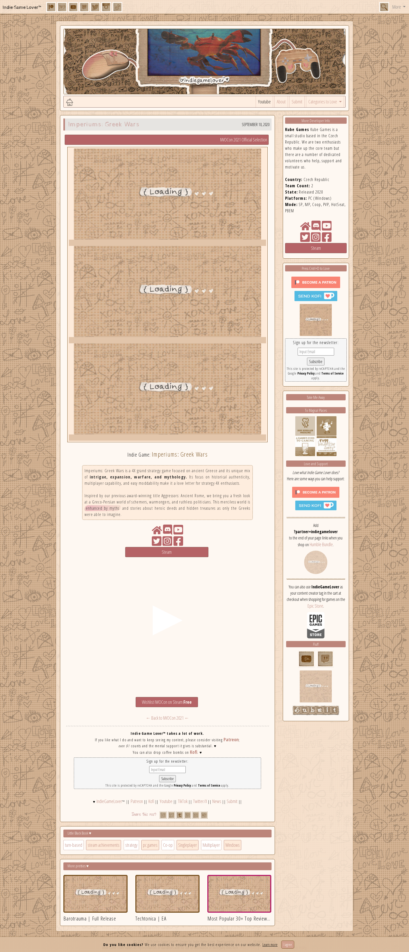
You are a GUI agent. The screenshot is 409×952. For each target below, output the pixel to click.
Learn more (270, 944)
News (216, 801)
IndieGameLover (109, 801)
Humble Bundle (321, 544)
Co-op (168, 845)
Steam (167, 552)
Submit (297, 101)
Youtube (264, 101)
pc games (150, 845)
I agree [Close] (288, 944)
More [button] (397, 7)
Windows (232, 845)
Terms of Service (209, 785)
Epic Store (315, 606)
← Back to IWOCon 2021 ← (167, 718)
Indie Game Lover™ (22, 7)
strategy (131, 845)
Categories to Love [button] (323, 101)
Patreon (231, 739)
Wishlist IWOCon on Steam (167, 702)
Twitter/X (200, 801)
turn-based (73, 845)
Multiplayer (211, 845)
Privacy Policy (182, 785)
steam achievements (103, 845)
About (281, 101)
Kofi (193, 752)
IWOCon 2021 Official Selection (243, 139)
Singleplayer (187, 845)
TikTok (183, 801)
